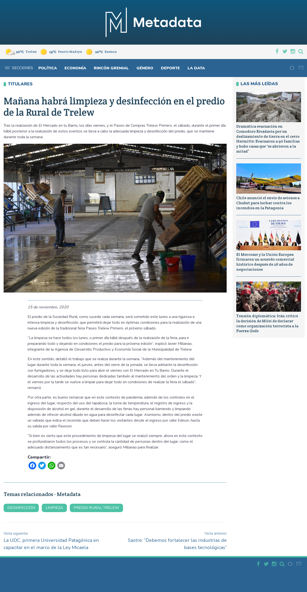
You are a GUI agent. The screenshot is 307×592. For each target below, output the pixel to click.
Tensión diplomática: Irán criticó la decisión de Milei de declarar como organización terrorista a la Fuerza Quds (267, 323)
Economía (75, 68)
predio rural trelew (96, 507)
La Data (196, 68)
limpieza (54, 507)
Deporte (170, 68)
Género (144, 68)
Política (47, 68)
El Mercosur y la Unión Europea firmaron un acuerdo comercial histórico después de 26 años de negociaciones (265, 262)
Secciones (19, 68)
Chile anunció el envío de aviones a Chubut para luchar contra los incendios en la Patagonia (268, 202)
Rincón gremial (111, 68)
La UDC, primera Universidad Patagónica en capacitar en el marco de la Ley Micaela (51, 541)
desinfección (21, 507)
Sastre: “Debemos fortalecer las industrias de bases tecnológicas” (177, 541)
